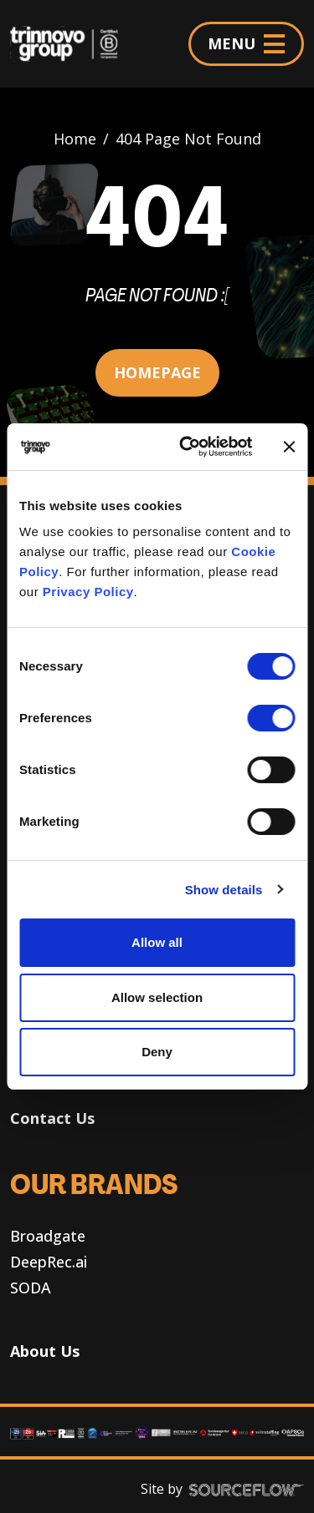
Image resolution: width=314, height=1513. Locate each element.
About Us (45, 1351)
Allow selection (157, 997)
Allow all (157, 942)
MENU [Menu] (246, 43)
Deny (157, 1052)
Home (75, 139)
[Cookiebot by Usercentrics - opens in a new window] (187, 447)
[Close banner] (289, 447)
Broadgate (47, 1236)
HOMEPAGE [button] (157, 372)
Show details (224, 890)
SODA (30, 1288)
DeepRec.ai (48, 1262)
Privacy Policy (88, 591)
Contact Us (52, 1118)
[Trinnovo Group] (70, 44)
